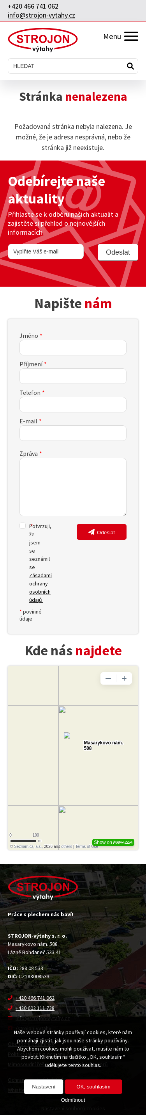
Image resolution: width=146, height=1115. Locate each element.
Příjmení (30, 364)
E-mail (28, 421)
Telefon (29, 392)
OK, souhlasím (93, 1087)
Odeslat (106, 532)
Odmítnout (73, 1100)
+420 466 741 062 (33, 6)
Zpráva (28, 453)
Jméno (28, 335)
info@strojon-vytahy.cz (41, 15)
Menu (120, 36)
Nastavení (43, 1087)
